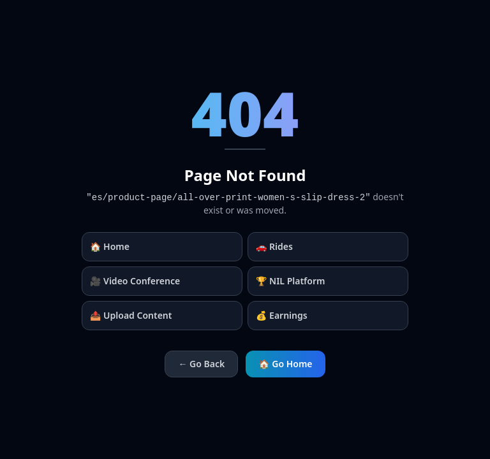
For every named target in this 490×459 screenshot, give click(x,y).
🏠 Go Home (285, 364)
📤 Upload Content (131, 315)
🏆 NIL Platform (290, 281)
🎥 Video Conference (135, 281)
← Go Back (201, 364)
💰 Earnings (282, 315)
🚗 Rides (274, 246)
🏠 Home (110, 246)
